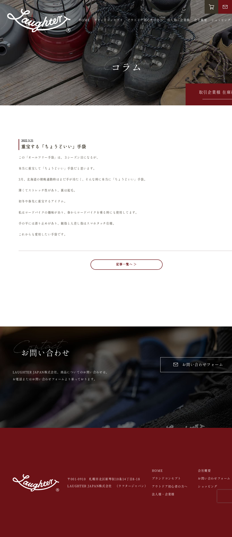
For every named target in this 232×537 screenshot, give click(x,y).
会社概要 (200, 20)
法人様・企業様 (178, 20)
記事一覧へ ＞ (126, 264)
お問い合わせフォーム (214, 478)
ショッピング (221, 20)
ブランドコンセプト (108, 20)
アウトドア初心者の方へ (145, 20)
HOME (84, 20)
